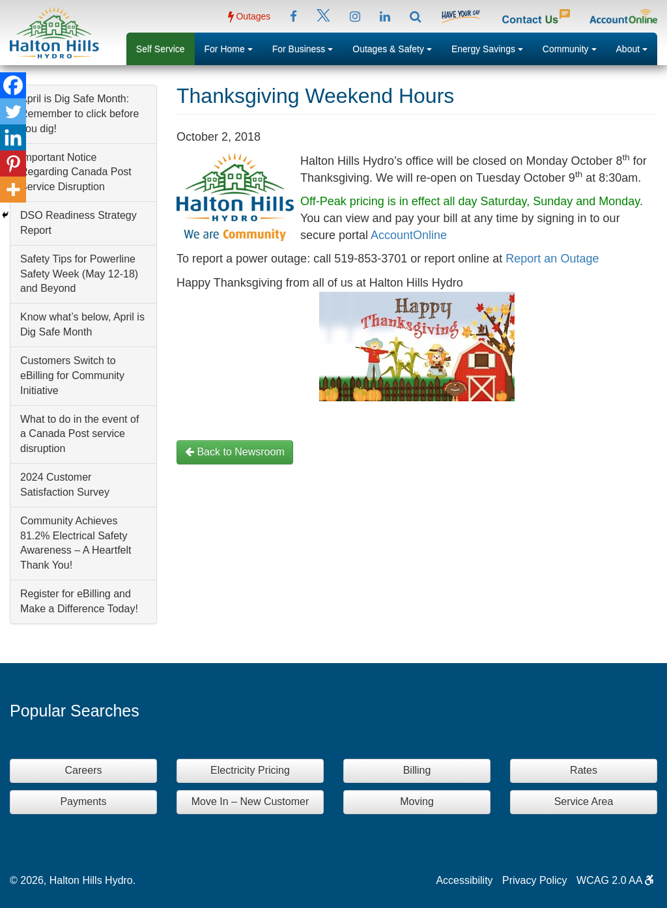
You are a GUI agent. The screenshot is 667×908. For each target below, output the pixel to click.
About (636, 47)
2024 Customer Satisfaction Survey (64, 485)
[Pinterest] (13, 163)
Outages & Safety (397, 47)
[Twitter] (13, 111)
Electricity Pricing (250, 770)
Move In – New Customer (250, 801)
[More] (13, 190)
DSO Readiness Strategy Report (78, 223)
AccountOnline (409, 235)
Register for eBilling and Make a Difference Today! (79, 601)
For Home (234, 47)
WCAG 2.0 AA (615, 880)
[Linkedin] (13, 137)
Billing (417, 770)
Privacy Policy (534, 880)
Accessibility (464, 880)
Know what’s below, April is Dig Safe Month (82, 324)
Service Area (584, 801)
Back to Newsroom (235, 451)
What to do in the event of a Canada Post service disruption (79, 434)
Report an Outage (552, 258)
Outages (249, 16)
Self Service (160, 49)
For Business (307, 47)
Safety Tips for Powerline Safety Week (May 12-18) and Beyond (79, 273)
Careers (83, 770)
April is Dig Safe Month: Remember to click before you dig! (79, 113)
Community (574, 47)
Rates (583, 770)
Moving (417, 801)
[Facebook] (13, 85)
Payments (83, 801)
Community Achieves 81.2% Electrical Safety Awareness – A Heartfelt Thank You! (75, 543)
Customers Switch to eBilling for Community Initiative (72, 375)
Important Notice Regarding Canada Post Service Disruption (76, 172)
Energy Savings (492, 47)
